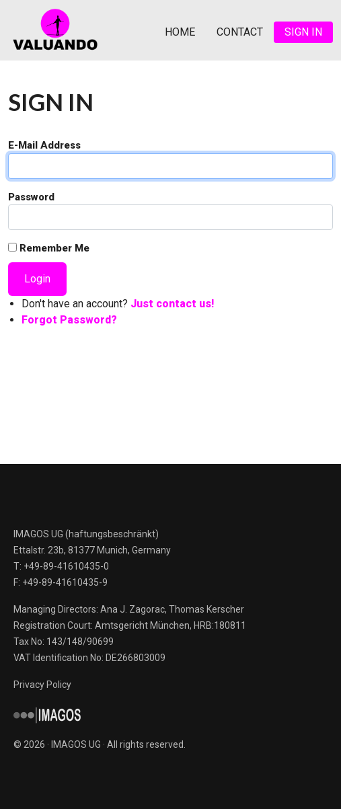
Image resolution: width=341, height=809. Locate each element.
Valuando (55, 30)
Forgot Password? (69, 319)
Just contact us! (172, 303)
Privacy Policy (42, 684)
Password (31, 197)
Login (37, 278)
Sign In (303, 32)
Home (180, 32)
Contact (240, 32)
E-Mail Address (44, 145)
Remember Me (48, 248)
